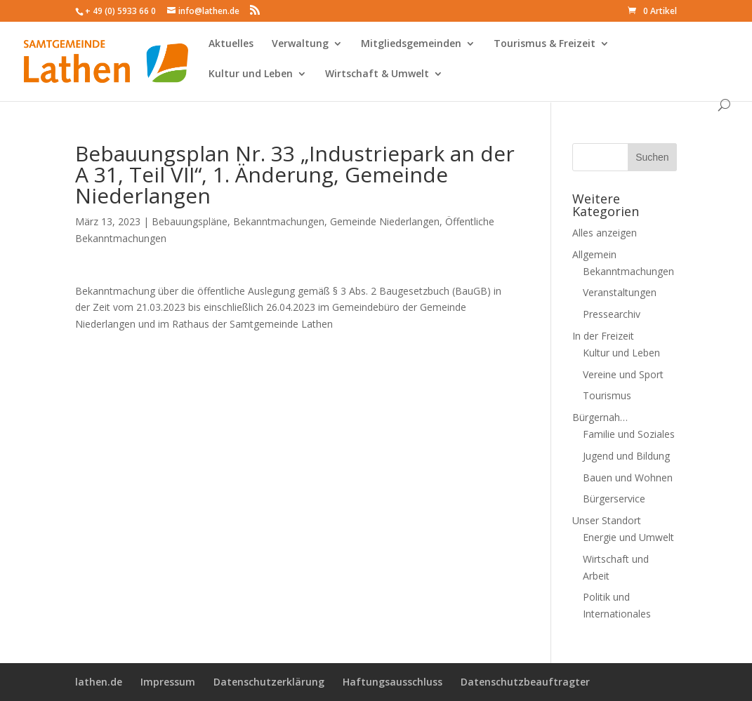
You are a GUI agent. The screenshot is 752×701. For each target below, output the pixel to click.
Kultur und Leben (251, 78)
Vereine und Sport (623, 374)
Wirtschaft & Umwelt (377, 78)
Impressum (167, 681)
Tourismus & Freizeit (544, 47)
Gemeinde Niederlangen (385, 221)
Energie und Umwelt (628, 537)
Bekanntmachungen (278, 221)
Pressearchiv (611, 314)
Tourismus (607, 395)
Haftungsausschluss (392, 681)
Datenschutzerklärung (268, 681)
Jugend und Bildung (626, 455)
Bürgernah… (600, 417)
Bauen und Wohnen (628, 477)
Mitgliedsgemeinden (411, 47)
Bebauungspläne (189, 221)
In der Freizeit (603, 335)
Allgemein (594, 254)
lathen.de (98, 681)
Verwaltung (300, 47)
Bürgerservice (614, 498)
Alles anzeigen (604, 232)
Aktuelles (231, 47)
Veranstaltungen (620, 292)
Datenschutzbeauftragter (525, 681)
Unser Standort (606, 520)
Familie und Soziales (629, 434)
